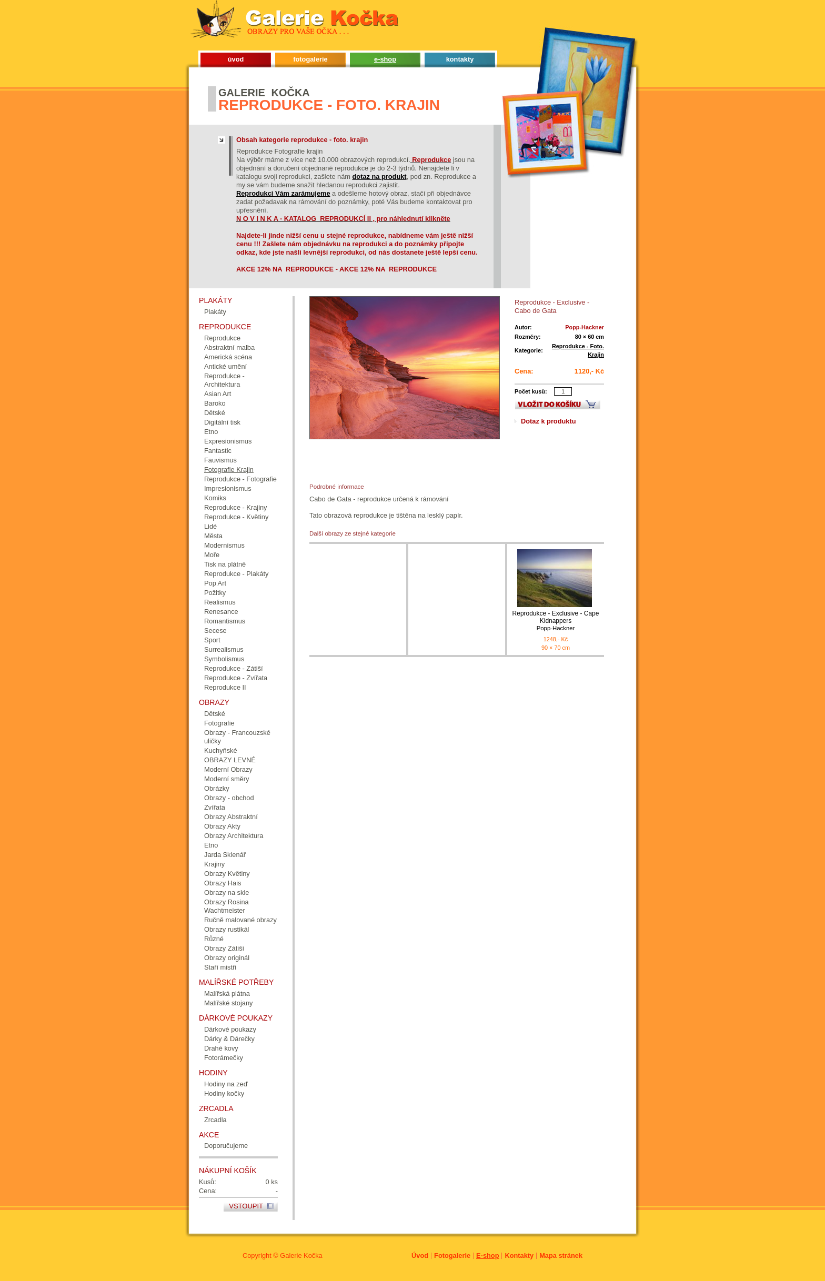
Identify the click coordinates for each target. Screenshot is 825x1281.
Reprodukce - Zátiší (233, 668)
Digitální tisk (222, 422)
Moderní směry (226, 779)
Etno (211, 432)
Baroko (215, 403)
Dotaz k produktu (548, 421)
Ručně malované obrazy (240, 920)
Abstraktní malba (229, 347)
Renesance (221, 612)
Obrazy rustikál (226, 929)
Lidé (210, 526)
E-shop (487, 1255)
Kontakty (519, 1255)
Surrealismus (224, 649)
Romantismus (224, 621)
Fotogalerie (452, 1255)
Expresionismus (227, 441)
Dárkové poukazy (230, 1029)
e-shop (385, 59)
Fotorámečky (223, 1058)
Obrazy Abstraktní (231, 817)
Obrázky (216, 788)
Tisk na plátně (225, 564)
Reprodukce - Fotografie (240, 479)
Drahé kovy (221, 1048)
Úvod (419, 1255)
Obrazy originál (226, 958)
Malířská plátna (227, 993)
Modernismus (224, 545)
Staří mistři (220, 967)
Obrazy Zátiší (224, 948)
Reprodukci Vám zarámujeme (283, 193)
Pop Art (215, 583)
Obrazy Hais (222, 883)
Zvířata (214, 807)
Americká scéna (228, 357)
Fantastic (218, 451)
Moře (211, 555)
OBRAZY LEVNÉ (230, 760)
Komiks (215, 498)
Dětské (214, 413)
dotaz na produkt (380, 176)
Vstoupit (246, 1206)
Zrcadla (215, 1120)
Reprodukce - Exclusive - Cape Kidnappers (555, 621)
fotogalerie (310, 59)
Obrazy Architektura (233, 836)
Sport (212, 640)
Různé (214, 939)
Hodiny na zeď (226, 1084)
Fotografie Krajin (229, 469)
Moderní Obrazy (228, 769)
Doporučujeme (226, 1145)
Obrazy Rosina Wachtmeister (226, 906)
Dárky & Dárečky (229, 1039)
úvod (236, 59)
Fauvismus (220, 460)
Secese (215, 630)
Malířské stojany (228, 1003)
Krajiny (214, 864)
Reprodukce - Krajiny (235, 507)
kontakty (460, 59)
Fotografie (219, 723)
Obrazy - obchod (229, 798)
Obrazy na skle (226, 892)
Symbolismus (224, 659)
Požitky (215, 593)
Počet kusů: (531, 391)
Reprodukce (222, 338)
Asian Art (217, 394)
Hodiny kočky (224, 1093)
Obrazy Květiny (227, 873)
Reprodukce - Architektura (224, 380)
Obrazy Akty (222, 826)
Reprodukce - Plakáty (236, 574)
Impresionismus (227, 488)
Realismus (220, 602)
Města (213, 536)
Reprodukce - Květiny (236, 517)
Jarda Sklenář (225, 855)
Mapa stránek (560, 1255)
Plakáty (215, 312)
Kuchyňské (220, 750)
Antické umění (225, 366)
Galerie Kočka (301, 1255)
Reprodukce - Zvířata (235, 678)
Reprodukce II (225, 687)
